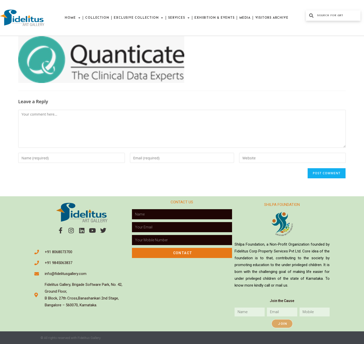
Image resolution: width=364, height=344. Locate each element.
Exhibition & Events (214, 17)
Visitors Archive (271, 17)
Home (72, 18)
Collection (97, 17)
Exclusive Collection (138, 18)
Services (179, 18)
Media (245, 17)
